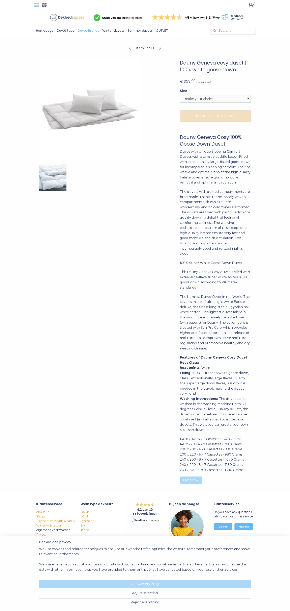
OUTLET (162, 30)
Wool (84, 516)
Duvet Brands (88, 30)
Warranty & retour (48, 525)
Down (85, 512)
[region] (118, 593)
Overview (190, 480)
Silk (83, 525)
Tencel (85, 530)
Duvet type (66, 30)
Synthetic (87, 521)
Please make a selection (215, 116)
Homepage (45, 30)
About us (42, 512)
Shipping (42, 516)
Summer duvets (140, 30)
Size (183, 91)
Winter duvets (113, 30)
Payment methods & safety (56, 521)
